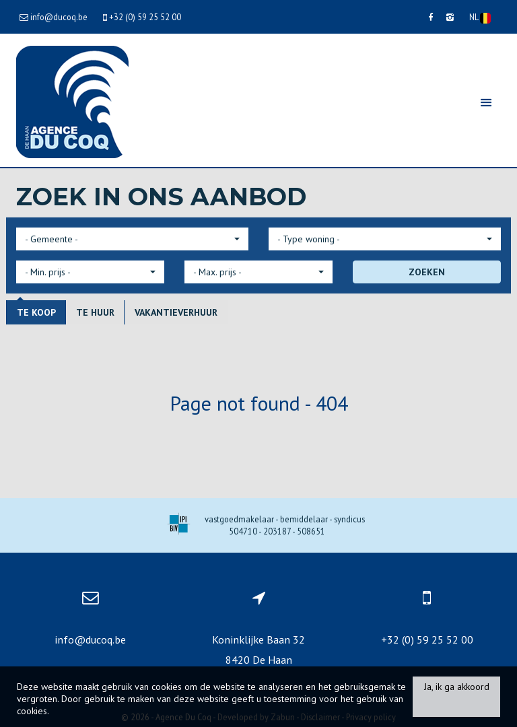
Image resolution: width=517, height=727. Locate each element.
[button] (132, 239)
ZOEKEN (427, 272)
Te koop (36, 312)
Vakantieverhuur (176, 312)
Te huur (95, 312)
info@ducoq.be (90, 639)
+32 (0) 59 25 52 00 (427, 639)
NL (480, 17)
